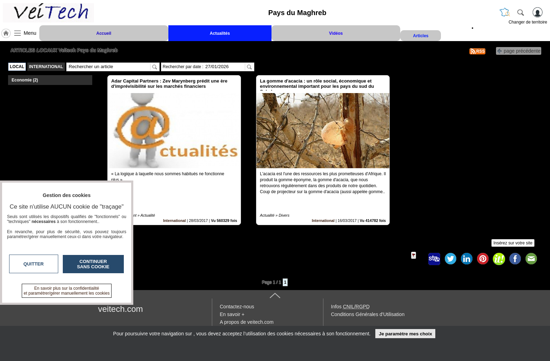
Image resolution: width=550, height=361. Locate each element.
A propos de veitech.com (247, 322)
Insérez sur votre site (513, 243)
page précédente (519, 50)
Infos (350, 306)
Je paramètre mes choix (405, 333)
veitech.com (120, 309)
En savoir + (232, 314)
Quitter (34, 264)
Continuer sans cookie (93, 264)
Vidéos (336, 33)
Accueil (103, 33)
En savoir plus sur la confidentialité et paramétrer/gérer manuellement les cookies (67, 291)
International (174, 220)
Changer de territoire (528, 22)
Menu (30, 33)
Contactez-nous (237, 306)
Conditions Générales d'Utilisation (368, 314)
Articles (420, 35)
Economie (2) (25, 80)
